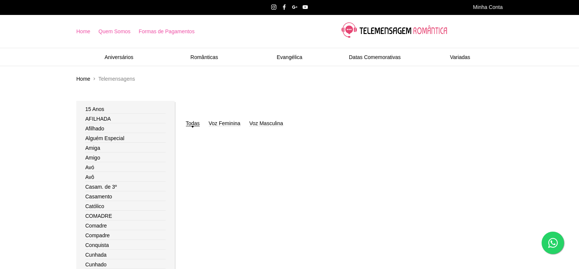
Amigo (92, 158)
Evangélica (290, 57)
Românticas (204, 57)
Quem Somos (114, 31)
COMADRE (98, 216)
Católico (94, 206)
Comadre (96, 226)
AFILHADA (98, 119)
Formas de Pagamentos (166, 31)
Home (83, 31)
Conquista (97, 245)
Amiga (92, 148)
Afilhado (94, 129)
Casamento (98, 197)
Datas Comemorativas (375, 57)
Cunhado (96, 265)
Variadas (460, 57)
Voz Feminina (225, 123)
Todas (193, 123)
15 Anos (94, 109)
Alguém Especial (104, 138)
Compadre (97, 235)
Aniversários (118, 57)
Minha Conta (488, 7)
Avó (89, 167)
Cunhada (96, 255)
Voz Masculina (266, 123)
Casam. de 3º (101, 187)
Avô (89, 177)
